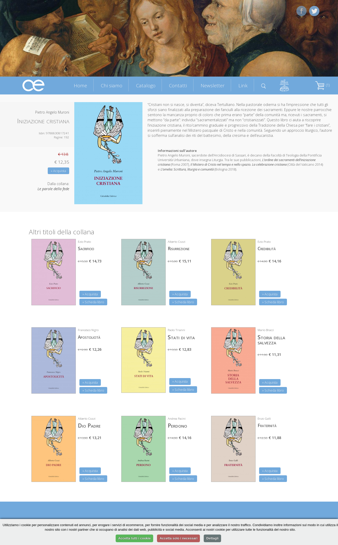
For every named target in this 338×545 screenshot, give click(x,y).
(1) (322, 85)
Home (80, 85)
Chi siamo (111, 85)
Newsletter (213, 85)
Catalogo (145, 85)
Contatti (178, 85)
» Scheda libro (93, 302)
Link (243, 85)
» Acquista (58, 170)
